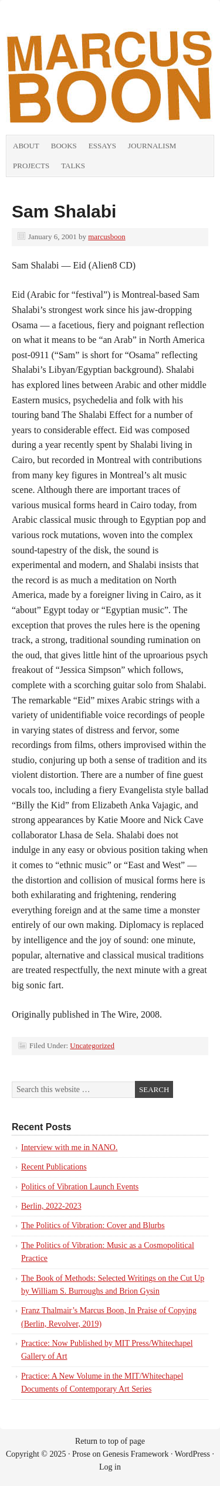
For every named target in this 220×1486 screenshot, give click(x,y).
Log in (110, 1467)
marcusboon (107, 236)
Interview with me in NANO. (69, 1147)
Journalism (152, 145)
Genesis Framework (135, 1454)
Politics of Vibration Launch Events (79, 1186)
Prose (81, 1454)
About (26, 145)
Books (64, 145)
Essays (102, 145)
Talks (73, 165)
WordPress (192, 1454)
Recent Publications (54, 1166)
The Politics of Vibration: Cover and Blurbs (93, 1225)
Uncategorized (92, 1045)
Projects (31, 165)
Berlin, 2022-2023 (51, 1206)
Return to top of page (110, 1441)
